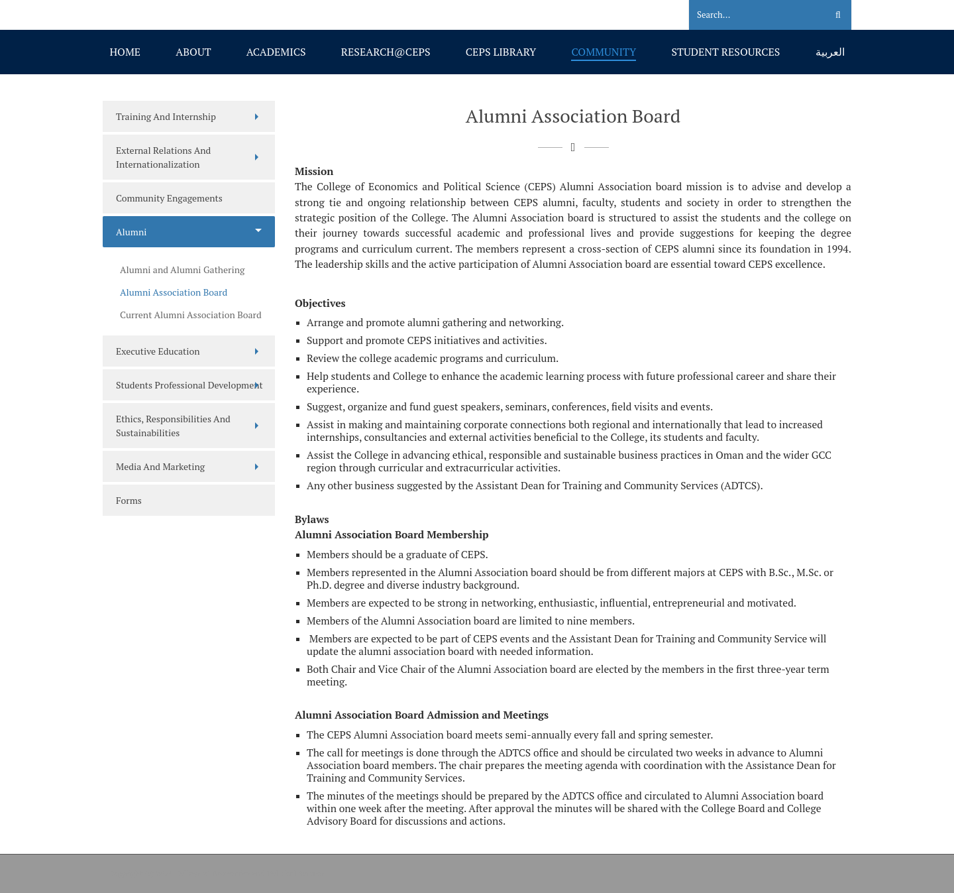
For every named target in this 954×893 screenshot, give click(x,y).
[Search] (749, 15)
